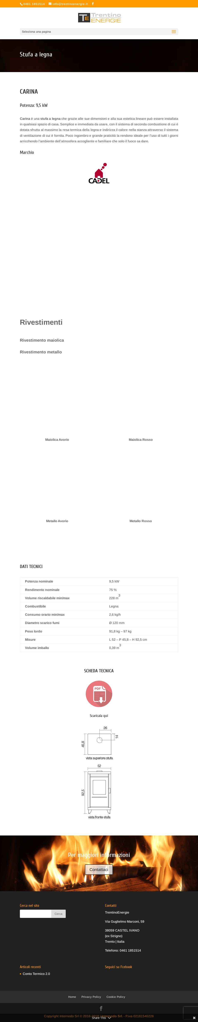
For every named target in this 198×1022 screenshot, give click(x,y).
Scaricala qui (99, 716)
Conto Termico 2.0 (36, 974)
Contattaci (98, 869)
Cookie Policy (115, 996)
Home (72, 996)
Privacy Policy (91, 996)
